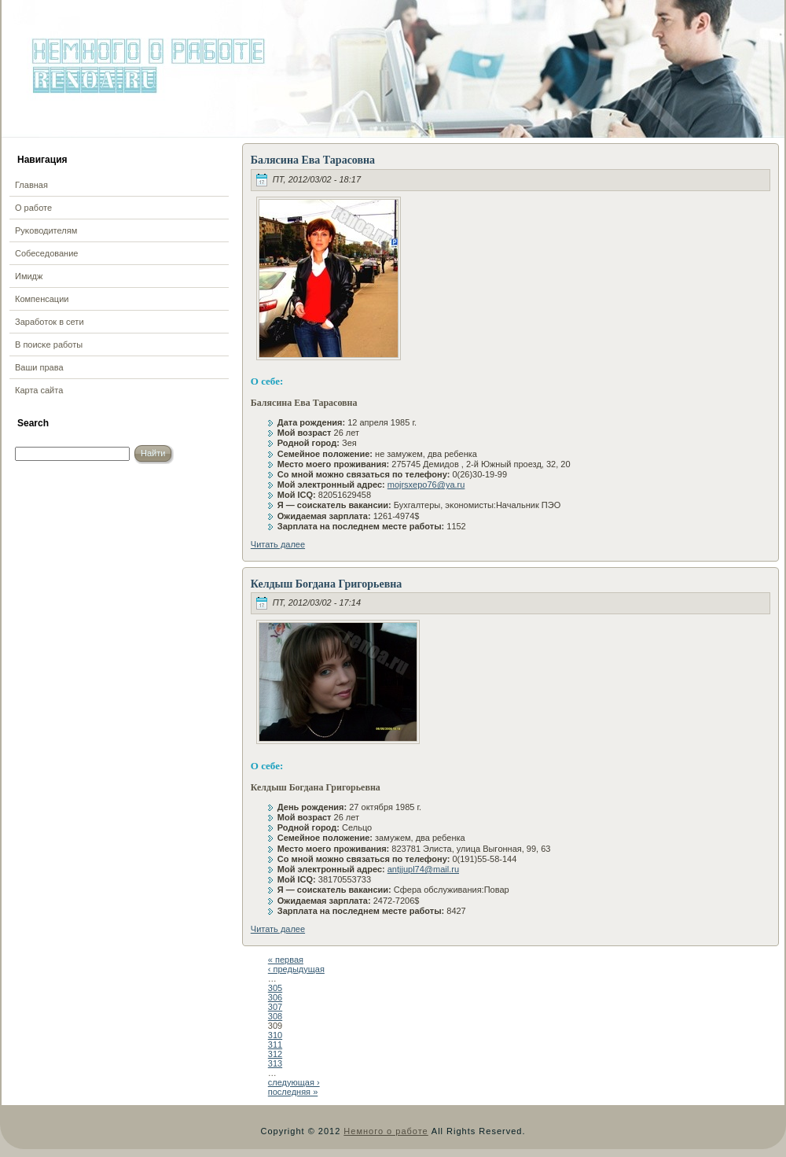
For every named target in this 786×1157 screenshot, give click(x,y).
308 (275, 1016)
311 (275, 1044)
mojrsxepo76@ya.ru (426, 484)
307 (275, 1006)
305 (275, 988)
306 (275, 997)
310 (275, 1035)
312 (275, 1054)
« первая (285, 959)
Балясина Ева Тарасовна (313, 160)
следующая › (294, 1082)
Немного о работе (385, 1131)
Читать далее (278, 544)
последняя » (293, 1091)
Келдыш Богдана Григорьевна (326, 584)
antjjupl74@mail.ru (423, 869)
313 (275, 1063)
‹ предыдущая (296, 969)
